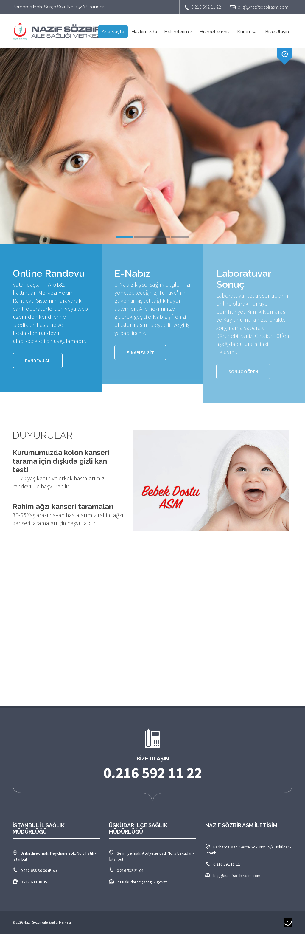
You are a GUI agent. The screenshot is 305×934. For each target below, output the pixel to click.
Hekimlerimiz (178, 32)
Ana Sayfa (113, 32)
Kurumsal (247, 32)
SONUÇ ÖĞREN (243, 372)
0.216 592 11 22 (202, 7)
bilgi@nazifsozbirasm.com (259, 7)
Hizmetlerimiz (215, 32)
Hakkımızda (144, 32)
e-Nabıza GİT (140, 352)
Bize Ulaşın (277, 32)
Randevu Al (37, 361)
